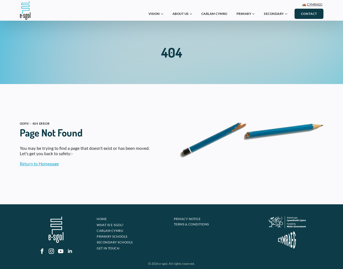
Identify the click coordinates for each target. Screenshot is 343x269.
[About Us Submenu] (192, 14)
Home (102, 219)
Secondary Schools (115, 242)
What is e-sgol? (110, 225)
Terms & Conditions (191, 224)
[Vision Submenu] (163, 14)
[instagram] (51, 251)
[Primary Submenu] (254, 14)
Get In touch (108, 248)
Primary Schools (112, 236)
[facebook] (42, 251)
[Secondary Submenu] (287, 14)
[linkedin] (70, 251)
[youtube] (60, 251)
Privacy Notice (187, 219)
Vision (154, 14)
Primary (244, 14)
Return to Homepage (39, 163)
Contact (309, 14)
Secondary (274, 14)
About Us (181, 14)
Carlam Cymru (214, 14)
